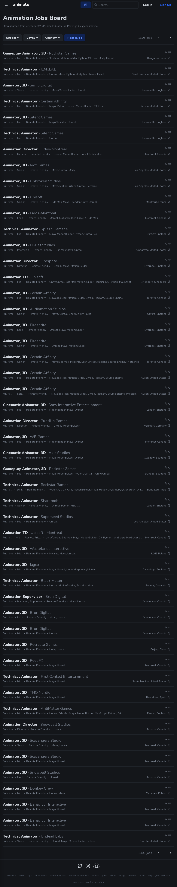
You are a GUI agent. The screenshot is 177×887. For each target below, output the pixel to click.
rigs (30, 875)
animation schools (79, 875)
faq (150, 875)
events (95, 875)
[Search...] (115, 5)
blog (122, 875)
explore (11, 875)
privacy (132, 875)
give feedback (162, 875)
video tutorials (58, 875)
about (113, 875)
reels (22, 875)
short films (41, 875)
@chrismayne (90, 26)
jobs (104, 875)
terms (142, 875)
